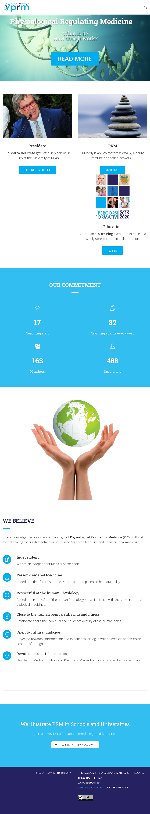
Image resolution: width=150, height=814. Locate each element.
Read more (112, 170)
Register (112, 250)
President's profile (37, 170)
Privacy (40, 772)
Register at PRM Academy (74, 744)
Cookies (50, 772)
